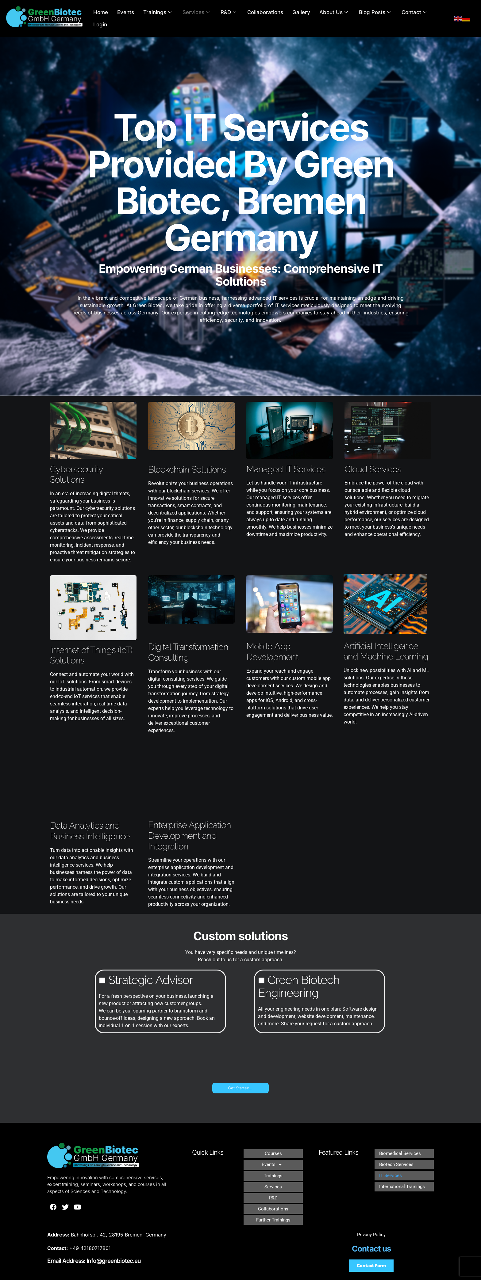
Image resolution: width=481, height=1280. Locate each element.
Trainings (165, 18)
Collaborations (267, 18)
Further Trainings (273, 1206)
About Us (330, 18)
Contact (404, 18)
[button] (273, 1161)
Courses (273, 1152)
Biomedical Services (401, 1152)
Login (433, 18)
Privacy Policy (371, 1223)
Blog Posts (368, 18)
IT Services (391, 1170)
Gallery (300, 18)
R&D (232, 18)
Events (135, 18)
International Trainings (403, 1179)
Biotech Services (397, 1161)
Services (201, 18)
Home (112, 18)
